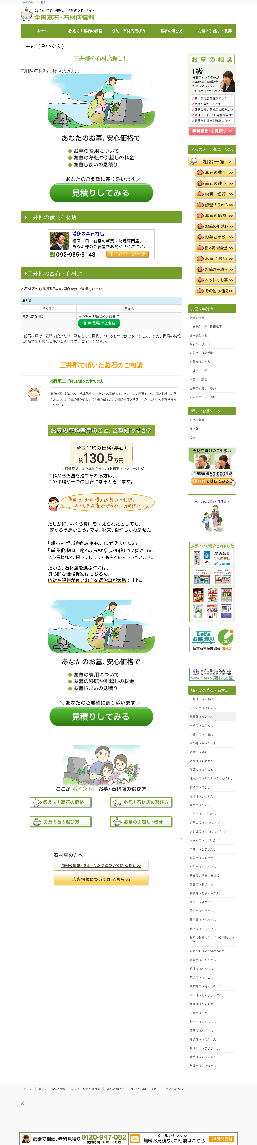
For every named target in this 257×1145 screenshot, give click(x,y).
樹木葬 (194, 428)
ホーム (28, 1089)
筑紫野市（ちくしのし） (206, 986)
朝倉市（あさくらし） (204, 884)
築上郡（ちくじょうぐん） (207, 995)
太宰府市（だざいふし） (206, 840)
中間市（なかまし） (203, 725)
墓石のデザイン (200, 344)
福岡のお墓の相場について (207, 951)
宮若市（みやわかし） (204, 858)
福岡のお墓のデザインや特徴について (212, 940)
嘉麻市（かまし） (201, 805)
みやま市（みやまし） (204, 707)
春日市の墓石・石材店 (204, 875)
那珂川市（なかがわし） (206, 1048)
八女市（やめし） (201, 752)
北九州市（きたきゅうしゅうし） (212, 778)
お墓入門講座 (198, 379)
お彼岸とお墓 (198, 370)
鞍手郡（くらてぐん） (204, 1057)
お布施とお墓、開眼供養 (206, 326)
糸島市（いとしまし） (204, 1013)
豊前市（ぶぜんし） (203, 1030)
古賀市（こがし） (201, 787)
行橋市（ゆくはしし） (204, 1021)
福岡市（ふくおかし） (204, 960)
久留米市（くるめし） (204, 734)
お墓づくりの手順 (201, 353)
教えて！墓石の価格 (52, 1089)
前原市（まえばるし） (204, 769)
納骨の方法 (197, 317)
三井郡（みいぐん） (203, 716)
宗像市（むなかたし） (204, 849)
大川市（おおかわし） (204, 813)
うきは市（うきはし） (204, 699)
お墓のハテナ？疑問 (203, 397)
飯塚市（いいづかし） (204, 1065)
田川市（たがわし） (203, 910)
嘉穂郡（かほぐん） (203, 796)
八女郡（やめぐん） (203, 760)
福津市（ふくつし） (203, 968)
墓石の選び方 (115, 1089)
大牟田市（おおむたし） (206, 822)
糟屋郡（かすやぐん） (204, 1004)
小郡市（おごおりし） (204, 866)
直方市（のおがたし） (204, 928)
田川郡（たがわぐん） (204, 919)
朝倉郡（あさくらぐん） (206, 893)
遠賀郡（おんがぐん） (204, 1039)
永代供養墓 (197, 420)
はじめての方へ (173, 1089)
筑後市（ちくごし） (203, 977)
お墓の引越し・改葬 (203, 388)
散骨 (193, 437)
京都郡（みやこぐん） (204, 743)
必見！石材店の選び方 (85, 1089)
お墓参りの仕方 (200, 361)
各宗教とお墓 (198, 335)
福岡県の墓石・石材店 (210, 690)
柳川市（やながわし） (204, 902)
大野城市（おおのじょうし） (209, 831)
